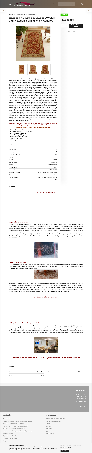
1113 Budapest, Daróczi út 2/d (79, 394)
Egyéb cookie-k (67, 447)
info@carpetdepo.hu (81, 401)
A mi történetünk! (8, 433)
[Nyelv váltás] (47, 4)
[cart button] (81, 4)
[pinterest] (13, 24)
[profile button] (77, 4)
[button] (64, 31)
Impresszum (50, 433)
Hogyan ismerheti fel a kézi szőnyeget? (14, 423)
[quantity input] (65, 26)
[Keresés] (66, 4)
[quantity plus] (67, 25)
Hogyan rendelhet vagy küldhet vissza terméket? (18, 421)
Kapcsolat (49, 428)
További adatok (13, 183)
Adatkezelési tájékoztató (53, 421)
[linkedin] (16, 24)
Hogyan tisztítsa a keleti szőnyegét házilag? (15, 426)
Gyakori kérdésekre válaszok (11, 436)
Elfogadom (64, 450)
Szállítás (48, 426)
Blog (4, 441)
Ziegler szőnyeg (58, 224)
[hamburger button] (10, 4)
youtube (81, 406)
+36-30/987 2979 (81, 396)
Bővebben (11, 145)
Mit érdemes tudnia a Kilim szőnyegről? (14, 428)
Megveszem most (75, 26)
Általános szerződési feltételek (55, 419)
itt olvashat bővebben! (44, 127)
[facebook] (10, 24)
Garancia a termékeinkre (10, 438)
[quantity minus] (62, 25)
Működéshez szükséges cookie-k (72, 445)
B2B (47, 431)
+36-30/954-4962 (81, 398)
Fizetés (48, 423)
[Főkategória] (12, 14)
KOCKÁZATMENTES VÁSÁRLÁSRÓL (26, 127)
